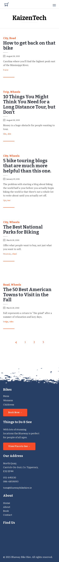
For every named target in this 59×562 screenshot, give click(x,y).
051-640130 (9, 477)
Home (6, 503)
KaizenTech (29, 18)
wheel (14, 254)
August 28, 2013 (13, 56)
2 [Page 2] (34, 342)
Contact (7, 514)
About (6, 507)
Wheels (15, 92)
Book (6, 511)
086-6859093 (10, 481)
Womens (8, 400)
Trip (6, 92)
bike (4, 134)
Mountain (7, 254)
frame (5, 70)
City (5, 38)
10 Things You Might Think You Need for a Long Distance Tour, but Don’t (29, 104)
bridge (5, 322)
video (11, 322)
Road (12, 38)
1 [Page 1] (25, 342)
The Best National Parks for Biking (23, 229)
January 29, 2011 (13, 179)
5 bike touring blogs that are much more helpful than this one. (27, 166)
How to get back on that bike (29, 45)
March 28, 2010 (12, 240)
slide (9, 134)
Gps (4, 200)
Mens (6, 396)
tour (9, 200)
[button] (8, 75)
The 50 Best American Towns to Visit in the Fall (27, 295)
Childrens (8, 404)
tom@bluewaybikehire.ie (17, 487)
